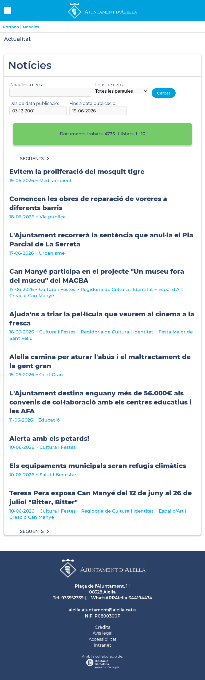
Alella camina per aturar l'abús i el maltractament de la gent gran (100, 361)
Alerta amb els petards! (49, 438)
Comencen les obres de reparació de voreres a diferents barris (88, 203)
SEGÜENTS (34, 158)
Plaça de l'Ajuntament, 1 (101, 586)
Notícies (31, 26)
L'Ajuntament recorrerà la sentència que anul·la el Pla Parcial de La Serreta (101, 239)
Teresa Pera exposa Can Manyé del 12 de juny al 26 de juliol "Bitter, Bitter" (100, 497)
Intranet (102, 645)
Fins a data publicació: (92, 103)
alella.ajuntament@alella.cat (101, 609)
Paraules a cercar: (27, 84)
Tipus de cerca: (109, 84)
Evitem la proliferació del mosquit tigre (76, 171)
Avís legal (102, 633)
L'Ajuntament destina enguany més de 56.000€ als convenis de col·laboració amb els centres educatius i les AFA (100, 402)
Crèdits (102, 627)
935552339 (72, 597)
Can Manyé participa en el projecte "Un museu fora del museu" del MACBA (96, 276)
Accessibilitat (103, 639)
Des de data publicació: (34, 103)
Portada (11, 26)
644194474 (140, 597)
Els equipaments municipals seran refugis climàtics (97, 466)
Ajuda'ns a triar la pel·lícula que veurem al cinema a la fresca (101, 318)
